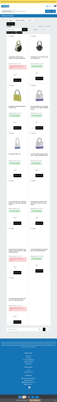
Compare (11, 36)
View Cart (28, 356)
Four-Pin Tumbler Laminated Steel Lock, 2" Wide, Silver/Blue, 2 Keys (39, 154)
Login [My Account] (48, 6)
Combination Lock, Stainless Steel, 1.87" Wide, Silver (39, 57)
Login (28, 370)
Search (25, 29)
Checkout (28, 357)
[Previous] (41, 329)
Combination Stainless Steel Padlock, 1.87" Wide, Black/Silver (17, 57)
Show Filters (11, 24)
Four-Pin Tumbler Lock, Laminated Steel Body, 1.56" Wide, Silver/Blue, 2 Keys (39, 108)
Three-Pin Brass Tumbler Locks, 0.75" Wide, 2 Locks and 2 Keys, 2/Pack (39, 203)
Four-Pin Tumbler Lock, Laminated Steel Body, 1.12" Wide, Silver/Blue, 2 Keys (18, 203)
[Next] (46, 329)
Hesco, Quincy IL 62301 (28, 378)
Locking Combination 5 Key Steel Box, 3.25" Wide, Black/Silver (39, 250)
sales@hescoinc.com (28, 382)
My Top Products (28, 361)
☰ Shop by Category (7, 15)
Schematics (28, 363)
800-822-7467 (28, 380)
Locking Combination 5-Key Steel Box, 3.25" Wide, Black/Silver (17, 299)
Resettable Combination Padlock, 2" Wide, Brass (17, 107)
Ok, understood (35, 400)
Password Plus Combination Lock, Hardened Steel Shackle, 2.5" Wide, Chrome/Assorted (17, 251)
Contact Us (28, 384)
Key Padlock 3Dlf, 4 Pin (14, 154)
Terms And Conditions (28, 359)
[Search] (30, 11)
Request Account (28, 372)
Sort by (35, 29)
